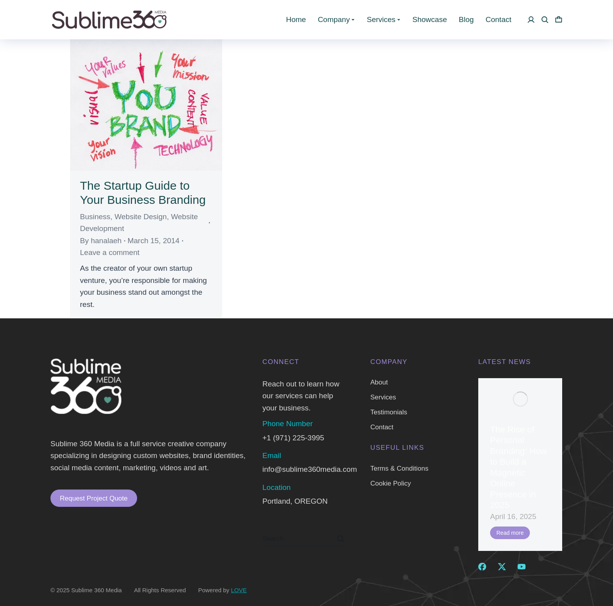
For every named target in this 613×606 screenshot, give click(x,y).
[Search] (341, 539)
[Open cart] (559, 20)
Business (95, 216)
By (101, 240)
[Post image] (520, 399)
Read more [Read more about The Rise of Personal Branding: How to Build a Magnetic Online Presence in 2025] (510, 533)
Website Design (141, 216)
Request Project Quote (94, 498)
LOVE (239, 590)
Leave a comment (109, 252)
